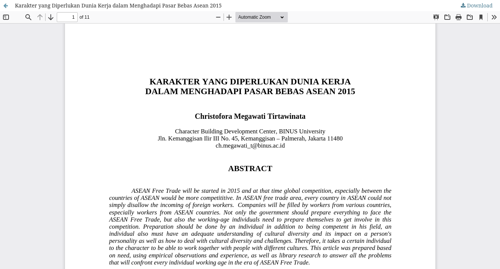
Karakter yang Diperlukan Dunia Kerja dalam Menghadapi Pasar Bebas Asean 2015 (118, 5)
